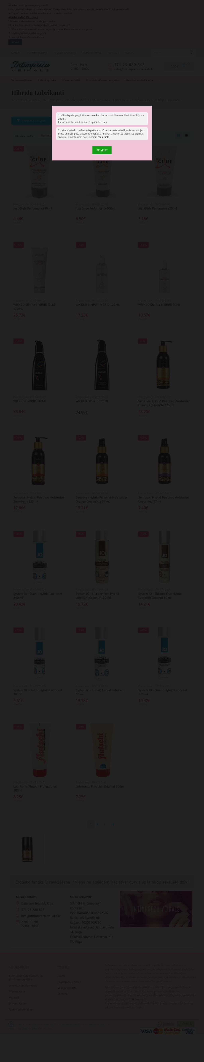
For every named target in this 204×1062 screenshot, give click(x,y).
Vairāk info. (104, 137)
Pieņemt (102, 150)
